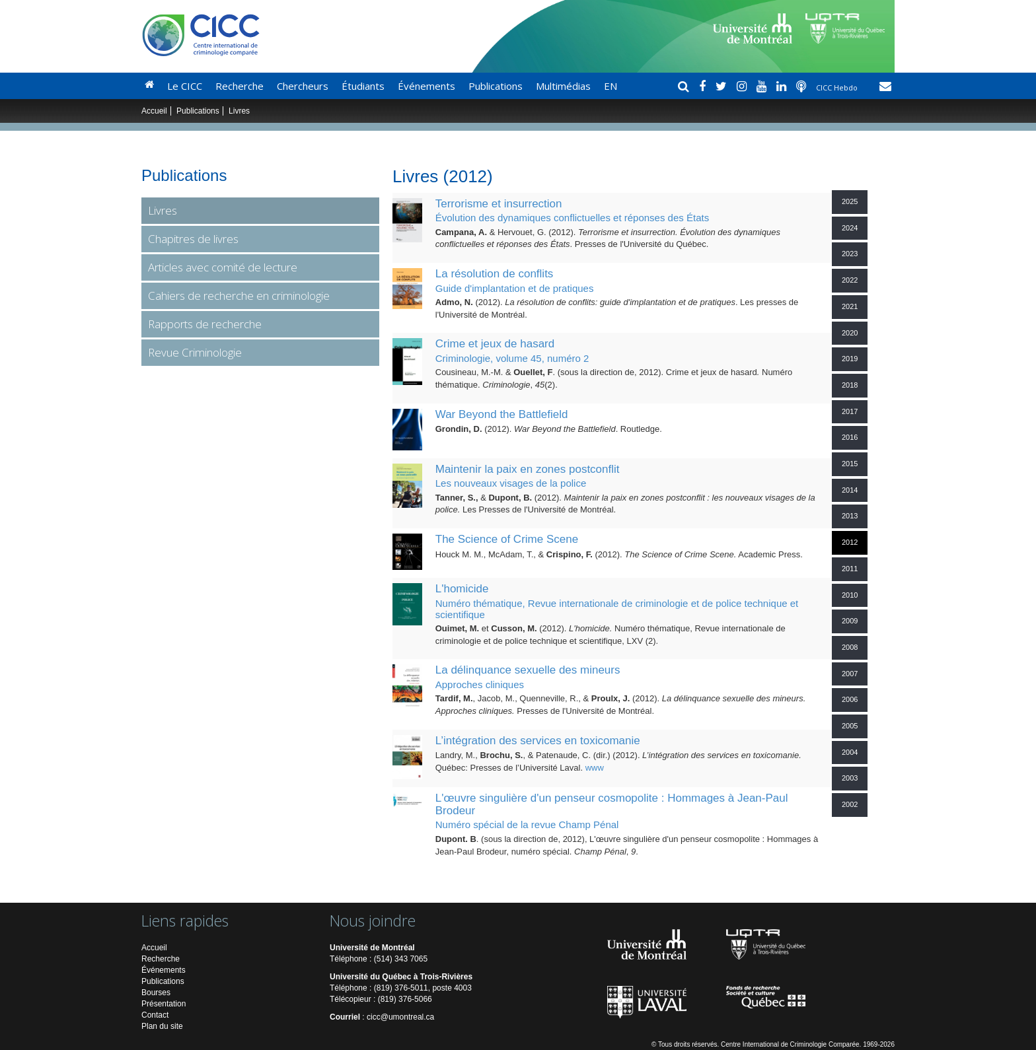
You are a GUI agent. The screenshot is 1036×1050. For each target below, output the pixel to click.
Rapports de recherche (205, 324)
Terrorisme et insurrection (498, 203)
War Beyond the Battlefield (501, 414)
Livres (162, 210)
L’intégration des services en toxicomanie (537, 740)
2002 (850, 804)
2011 (850, 569)
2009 (850, 621)
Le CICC (184, 85)
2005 (850, 726)
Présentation (163, 1003)
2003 (850, 778)
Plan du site (162, 1026)
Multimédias (563, 85)
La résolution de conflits (494, 273)
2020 (850, 333)
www (594, 768)
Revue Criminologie (195, 352)
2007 (850, 674)
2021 (850, 306)
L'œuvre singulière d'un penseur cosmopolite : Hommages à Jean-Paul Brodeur (611, 804)
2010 (850, 595)
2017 (850, 411)
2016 (850, 437)
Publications (495, 85)
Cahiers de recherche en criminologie (239, 295)
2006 (850, 699)
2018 (850, 385)
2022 (850, 280)
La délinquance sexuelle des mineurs (527, 670)
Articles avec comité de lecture (222, 267)
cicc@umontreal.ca (400, 1017)
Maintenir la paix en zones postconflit (527, 469)
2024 (850, 228)
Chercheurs (302, 85)
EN (610, 85)
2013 (850, 516)
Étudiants (363, 85)
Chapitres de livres (193, 238)
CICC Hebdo (838, 87)
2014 (850, 490)
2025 (850, 201)
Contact (154, 1015)
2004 (850, 752)
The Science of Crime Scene (506, 539)
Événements (426, 85)
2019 (850, 359)
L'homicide (462, 588)
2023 (850, 254)
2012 (850, 542)
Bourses (155, 992)
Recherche (239, 85)
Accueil (154, 111)
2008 (850, 647)
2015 (850, 464)
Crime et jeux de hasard (494, 343)
